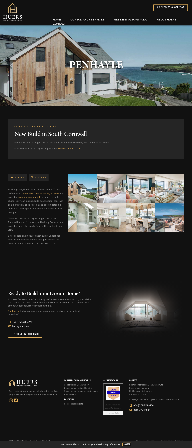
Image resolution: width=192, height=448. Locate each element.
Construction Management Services (81, 391)
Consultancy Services (87, 19)
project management (29, 199)
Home (57, 19)
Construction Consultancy (76, 385)
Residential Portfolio (130, 19)
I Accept (126, 444)
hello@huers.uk (18, 329)
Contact (59, 23)
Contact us (13, 314)
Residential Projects (73, 404)
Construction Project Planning (78, 388)
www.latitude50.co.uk (68, 149)
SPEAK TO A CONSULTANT (170, 7)
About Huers (166, 19)
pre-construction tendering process (40, 195)
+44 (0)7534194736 (20, 325)
